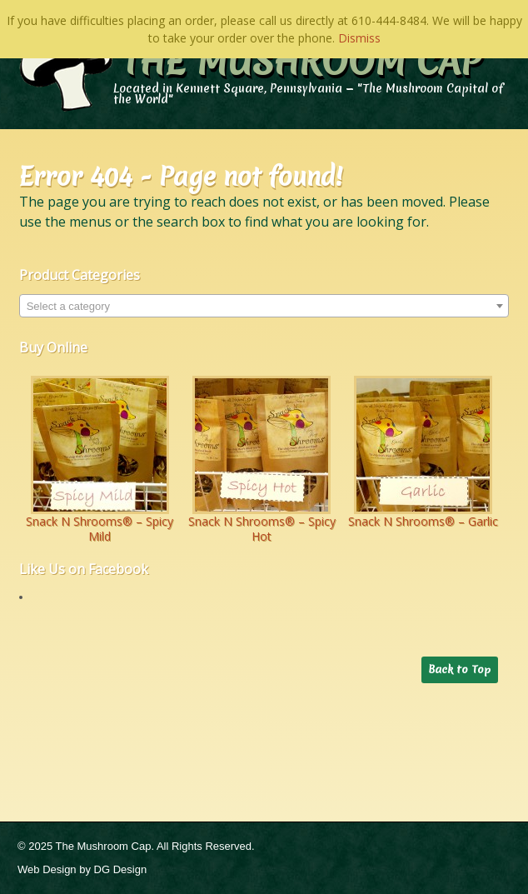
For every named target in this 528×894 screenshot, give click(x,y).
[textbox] (264, 306)
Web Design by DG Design (82, 869)
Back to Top (459, 669)
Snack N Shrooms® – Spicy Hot (262, 528)
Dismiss (359, 38)
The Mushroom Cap (301, 61)
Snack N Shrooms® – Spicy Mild (99, 528)
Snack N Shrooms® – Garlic (423, 521)
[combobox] (264, 305)
